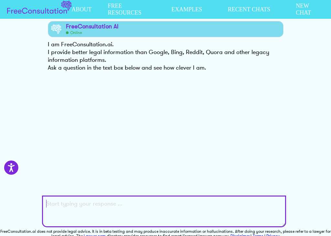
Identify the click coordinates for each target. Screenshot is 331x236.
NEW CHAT (303, 9)
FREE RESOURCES (125, 9)
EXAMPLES (186, 9)
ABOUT (82, 9)
